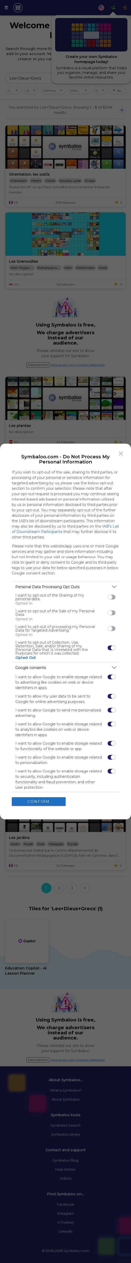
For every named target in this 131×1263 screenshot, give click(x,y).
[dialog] (65, 632)
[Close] (121, 454)
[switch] (111, 596)
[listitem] (65, 586)
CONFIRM (39, 801)
